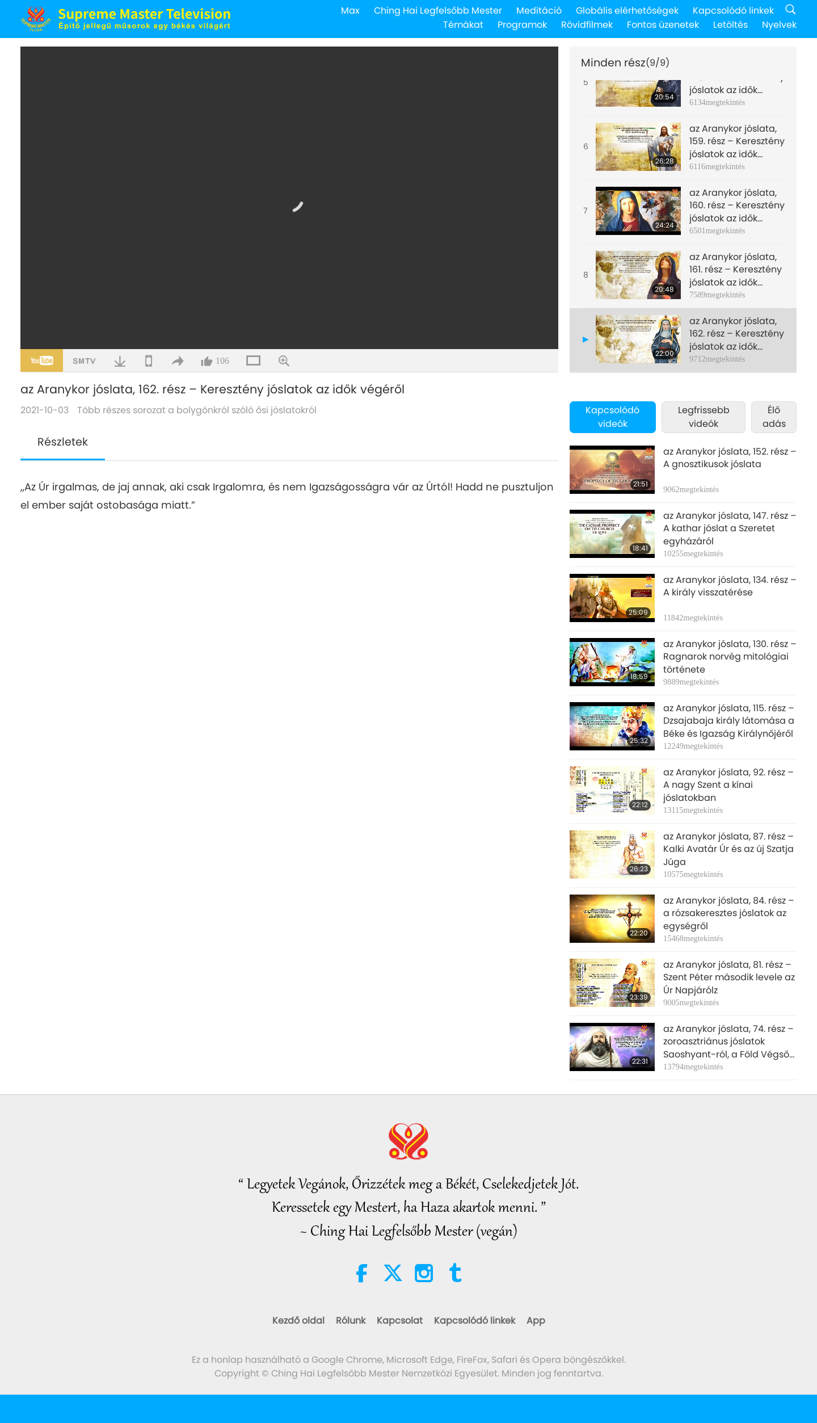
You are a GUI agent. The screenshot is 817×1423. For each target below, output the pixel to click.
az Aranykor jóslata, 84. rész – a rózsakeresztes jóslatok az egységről (728, 914)
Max (350, 10)
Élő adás (774, 417)
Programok (522, 24)
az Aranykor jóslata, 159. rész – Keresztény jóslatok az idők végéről (737, 142)
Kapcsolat (400, 1320)
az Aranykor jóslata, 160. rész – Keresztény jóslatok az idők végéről (737, 206)
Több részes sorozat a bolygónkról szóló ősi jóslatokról (197, 410)
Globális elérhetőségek (627, 10)
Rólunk (350, 1320)
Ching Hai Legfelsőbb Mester (438, 10)
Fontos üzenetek (663, 24)
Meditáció (539, 10)
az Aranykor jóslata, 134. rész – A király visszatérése (730, 586)
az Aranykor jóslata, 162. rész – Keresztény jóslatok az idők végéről (736, 334)
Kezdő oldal (298, 1320)
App (536, 1320)
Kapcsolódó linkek (733, 10)
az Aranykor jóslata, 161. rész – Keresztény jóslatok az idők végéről (735, 270)
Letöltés (730, 24)
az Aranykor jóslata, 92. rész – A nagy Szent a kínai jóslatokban (728, 785)
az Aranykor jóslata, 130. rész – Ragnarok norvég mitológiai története (730, 657)
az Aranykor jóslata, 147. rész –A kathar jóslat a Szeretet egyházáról (730, 529)
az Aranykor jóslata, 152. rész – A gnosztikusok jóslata (730, 458)
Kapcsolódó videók (612, 417)
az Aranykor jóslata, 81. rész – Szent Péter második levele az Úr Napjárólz (729, 978)
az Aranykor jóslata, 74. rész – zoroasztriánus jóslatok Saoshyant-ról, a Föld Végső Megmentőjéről (728, 1042)
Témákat (463, 24)
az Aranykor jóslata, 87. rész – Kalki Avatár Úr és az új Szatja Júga (728, 849)
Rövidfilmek (587, 24)
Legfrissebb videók (704, 417)
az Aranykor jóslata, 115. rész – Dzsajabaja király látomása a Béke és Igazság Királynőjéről (728, 721)
